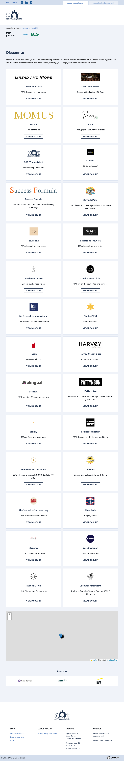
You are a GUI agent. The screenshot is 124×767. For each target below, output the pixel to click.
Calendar (75, 15)
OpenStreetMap (112, 660)
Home (42, 15)
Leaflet (94, 660)
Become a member (17, 733)
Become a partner (17, 737)
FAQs (12, 740)
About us (63, 15)
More (113, 15)
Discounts (102, 15)
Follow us (11, 2)
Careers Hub (88, 15)
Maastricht (34, 28)
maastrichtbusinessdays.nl (103, 3)
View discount (33, 99)
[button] (60, 636)
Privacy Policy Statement (47, 733)
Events (52, 15)
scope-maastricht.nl (75, 3)
